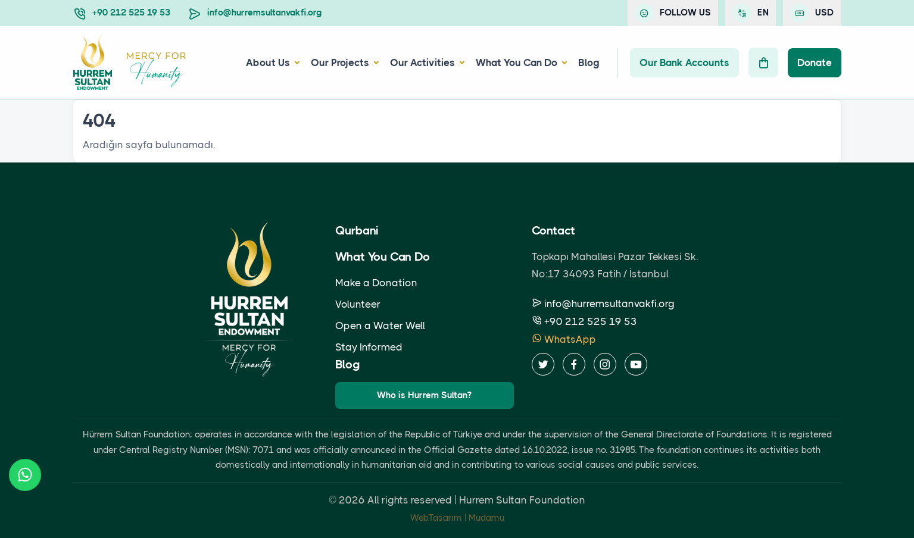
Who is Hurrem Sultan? (424, 395)
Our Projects (340, 62)
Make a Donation (376, 283)
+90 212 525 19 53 (131, 12)
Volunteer (357, 304)
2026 (352, 500)
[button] (295, 63)
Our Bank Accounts (684, 62)
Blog (589, 62)
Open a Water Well (380, 325)
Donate (814, 62)
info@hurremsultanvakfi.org (264, 12)
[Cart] (763, 62)
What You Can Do (516, 62)
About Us (268, 62)
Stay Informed (369, 347)
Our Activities (422, 62)
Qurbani (357, 230)
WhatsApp (564, 339)
